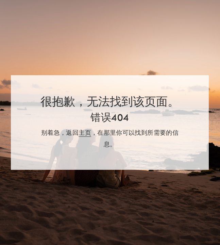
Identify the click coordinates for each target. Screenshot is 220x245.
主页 (85, 132)
